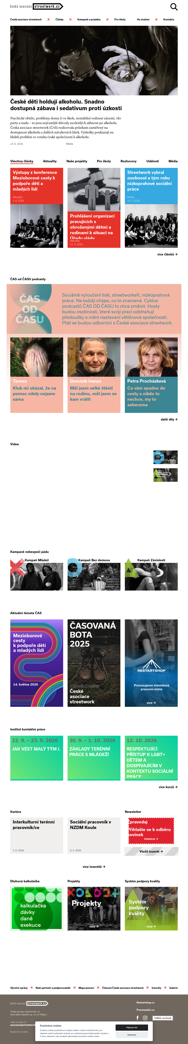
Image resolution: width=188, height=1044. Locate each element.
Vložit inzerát (151, 882)
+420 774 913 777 (18, 1022)
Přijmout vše (131, 1027)
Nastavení (131, 1035)
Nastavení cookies (19, 1032)
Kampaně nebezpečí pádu (29, 567)
